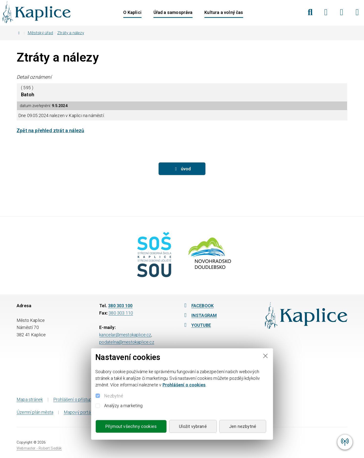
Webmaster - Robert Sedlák (39, 448)
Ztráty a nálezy (70, 32)
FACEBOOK (198, 305)
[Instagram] (341, 12)
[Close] (265, 356)
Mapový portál (78, 412)
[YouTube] (357, 12)
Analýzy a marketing (123, 405)
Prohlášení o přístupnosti (77, 399)
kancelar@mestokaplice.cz (125, 334)
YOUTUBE (196, 325)
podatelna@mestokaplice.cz (126, 342)
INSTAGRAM (199, 315)
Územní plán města (35, 412)
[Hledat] (310, 12)
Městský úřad (40, 32)
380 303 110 (121, 313)
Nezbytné (113, 395)
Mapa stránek (30, 399)
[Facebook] (326, 12)
